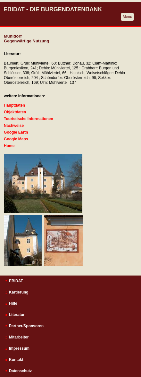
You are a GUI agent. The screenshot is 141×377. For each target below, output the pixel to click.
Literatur (17, 314)
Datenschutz (20, 371)
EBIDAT (16, 281)
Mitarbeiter (19, 337)
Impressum (19, 348)
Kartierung (19, 292)
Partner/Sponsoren (26, 326)
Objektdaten (15, 112)
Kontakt (16, 359)
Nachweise (14, 125)
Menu (127, 16)
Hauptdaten (14, 105)
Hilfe (13, 303)
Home (9, 146)
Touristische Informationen (28, 119)
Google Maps (16, 139)
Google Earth (16, 132)
